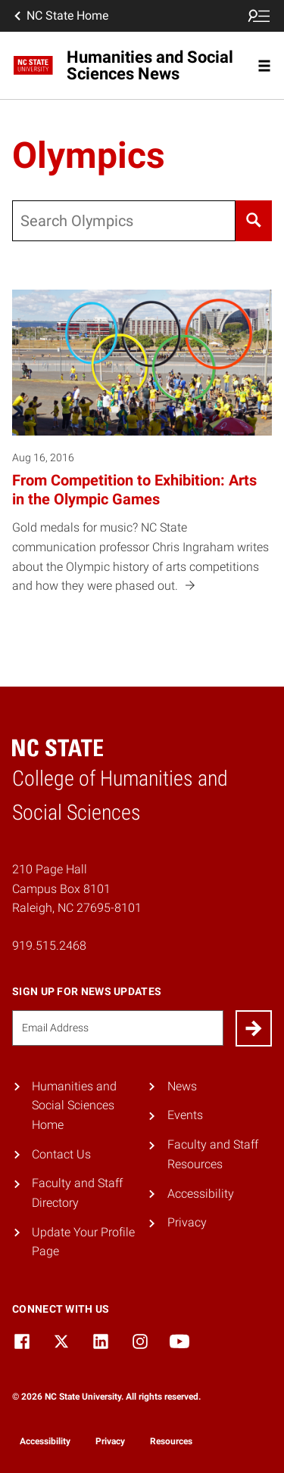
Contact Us (61, 1154)
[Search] (254, 220)
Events (185, 1115)
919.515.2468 (49, 945)
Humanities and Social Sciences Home (74, 1105)
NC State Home (59, 16)
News (182, 1086)
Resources (171, 1441)
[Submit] (254, 1028)
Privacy (187, 1222)
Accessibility (200, 1193)
